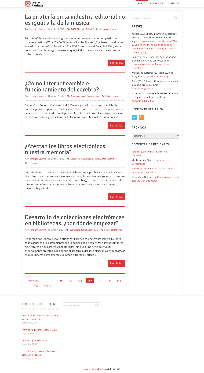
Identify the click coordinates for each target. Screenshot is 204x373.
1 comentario (34, 163)
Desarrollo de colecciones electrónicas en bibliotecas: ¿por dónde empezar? (74, 220)
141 (109, 280)
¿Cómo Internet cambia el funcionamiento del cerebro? (62, 86)
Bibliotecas (75, 230)
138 (80, 280)
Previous (33, 280)
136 (60, 280)
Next (47, 286)
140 (99, 280)
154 (36, 286)
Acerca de (156, 3)
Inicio (141, 3)
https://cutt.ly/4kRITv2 (143, 88)
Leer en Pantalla (92, 369)
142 (119, 280)
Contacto (174, 3)
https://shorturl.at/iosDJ (156, 76)
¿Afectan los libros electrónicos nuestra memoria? (65, 149)
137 (70, 280)
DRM (73, 29)
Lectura (95, 96)
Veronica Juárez (37, 29)
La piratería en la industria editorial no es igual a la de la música (75, 20)
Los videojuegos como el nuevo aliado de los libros (38, 353)
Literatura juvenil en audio (35, 340)
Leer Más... (116, 63)
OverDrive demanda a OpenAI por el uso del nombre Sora (40, 317)
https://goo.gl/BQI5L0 (143, 100)
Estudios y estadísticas (81, 96)
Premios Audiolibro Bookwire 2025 (39, 329)
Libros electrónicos (108, 159)
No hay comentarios (108, 29)
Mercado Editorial (85, 29)
